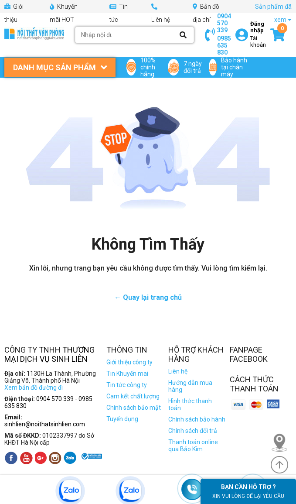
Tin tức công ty (126, 384)
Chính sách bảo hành (196, 419)
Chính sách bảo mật (133, 407)
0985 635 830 (224, 45)
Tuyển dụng (122, 418)
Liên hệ (177, 371)
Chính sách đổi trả (192, 430)
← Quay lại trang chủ (148, 297)
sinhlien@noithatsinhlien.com (44, 424)
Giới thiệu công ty (129, 362)
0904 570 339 (224, 23)
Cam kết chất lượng (133, 396)
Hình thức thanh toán (190, 404)
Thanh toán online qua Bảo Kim (193, 446)
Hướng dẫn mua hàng (190, 386)
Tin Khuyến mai (127, 373)
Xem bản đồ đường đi (33, 387)
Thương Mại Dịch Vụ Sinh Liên (49, 354)
